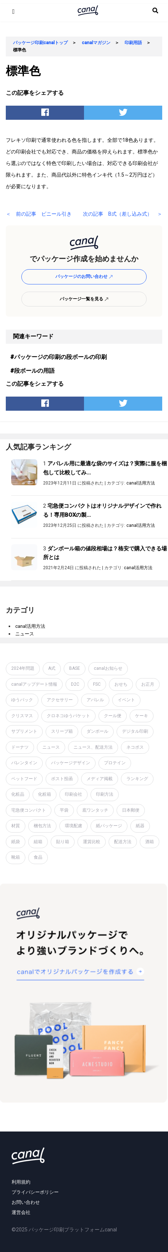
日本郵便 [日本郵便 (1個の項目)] (130, 810)
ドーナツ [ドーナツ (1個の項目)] (20, 747)
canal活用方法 (140, 483)
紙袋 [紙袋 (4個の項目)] (15, 841)
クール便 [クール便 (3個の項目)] (112, 715)
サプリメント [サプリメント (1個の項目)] (24, 731)
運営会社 (21, 1212)
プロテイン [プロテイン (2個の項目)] (115, 762)
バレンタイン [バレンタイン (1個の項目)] (24, 762)
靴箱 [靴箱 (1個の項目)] (15, 857)
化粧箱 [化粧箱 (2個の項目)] (44, 794)
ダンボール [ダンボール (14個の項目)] (97, 731)
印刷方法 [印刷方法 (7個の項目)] (104, 794)
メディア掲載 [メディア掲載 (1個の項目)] (100, 778)
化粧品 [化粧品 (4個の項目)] (17, 794)
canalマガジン (96, 42)
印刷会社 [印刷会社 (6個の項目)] (73, 794)
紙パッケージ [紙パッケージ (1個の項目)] (109, 825)
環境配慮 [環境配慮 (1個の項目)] (73, 825)
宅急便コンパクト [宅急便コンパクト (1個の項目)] (28, 810)
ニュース (24, 633)
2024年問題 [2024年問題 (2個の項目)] (22, 668)
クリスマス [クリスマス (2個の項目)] (22, 715)
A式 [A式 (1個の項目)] (51, 668)
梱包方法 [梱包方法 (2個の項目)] (42, 825)
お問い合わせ (26, 1202)
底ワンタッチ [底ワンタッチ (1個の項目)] (95, 810)
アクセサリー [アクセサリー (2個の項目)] (60, 699)
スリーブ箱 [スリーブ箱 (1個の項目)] (62, 731)
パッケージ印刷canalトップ (40, 42)
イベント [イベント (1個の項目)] (126, 699)
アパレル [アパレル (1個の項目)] (95, 699)
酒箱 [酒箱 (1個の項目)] (149, 841)
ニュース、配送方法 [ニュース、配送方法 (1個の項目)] (93, 747)
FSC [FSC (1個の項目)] (97, 684)
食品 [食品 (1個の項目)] (38, 857)
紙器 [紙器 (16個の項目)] (140, 825)
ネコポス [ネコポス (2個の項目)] (135, 747)
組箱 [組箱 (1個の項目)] (38, 841)
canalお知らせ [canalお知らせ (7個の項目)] (108, 668)
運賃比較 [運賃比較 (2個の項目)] (91, 841)
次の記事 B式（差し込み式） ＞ (122, 214)
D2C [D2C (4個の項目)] (75, 684)
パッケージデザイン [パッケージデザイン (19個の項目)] (70, 762)
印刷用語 (133, 42)
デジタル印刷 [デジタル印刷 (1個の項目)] (135, 731)
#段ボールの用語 (32, 370)
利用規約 (21, 1182)
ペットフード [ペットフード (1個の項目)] (24, 778)
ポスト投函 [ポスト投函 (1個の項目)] (62, 778)
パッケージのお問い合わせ (84, 276)
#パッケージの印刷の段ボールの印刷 (58, 357)
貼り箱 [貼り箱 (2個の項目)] (62, 841)
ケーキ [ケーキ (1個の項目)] (141, 715)
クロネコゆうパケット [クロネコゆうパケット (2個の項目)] (68, 715)
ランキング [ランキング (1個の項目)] (137, 778)
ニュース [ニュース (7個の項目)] (51, 747)
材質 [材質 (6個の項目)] (15, 825)
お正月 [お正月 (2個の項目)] (147, 684)
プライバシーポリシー (35, 1192)
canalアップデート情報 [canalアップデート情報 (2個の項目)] (34, 684)
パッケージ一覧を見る (84, 298)
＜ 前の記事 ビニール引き (39, 214)
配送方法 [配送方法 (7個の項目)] (122, 841)
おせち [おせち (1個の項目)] (120, 684)
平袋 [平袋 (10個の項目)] (64, 810)
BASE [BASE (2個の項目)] (74, 668)
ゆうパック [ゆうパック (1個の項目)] (22, 699)
